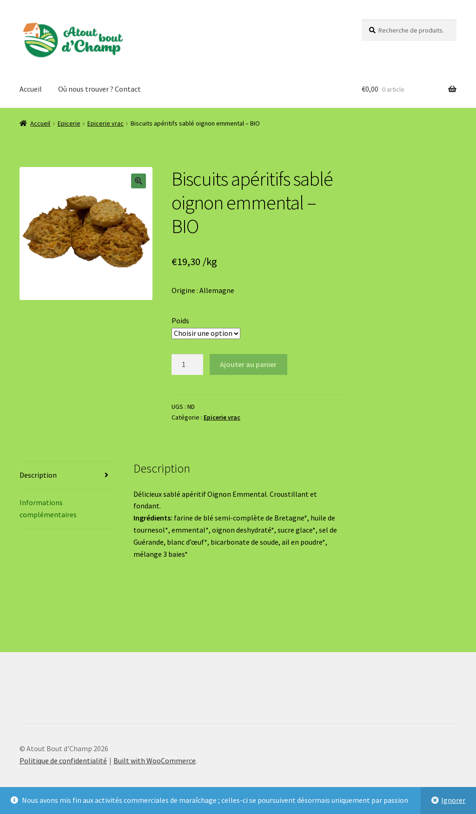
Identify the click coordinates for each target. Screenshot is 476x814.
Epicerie (69, 123)
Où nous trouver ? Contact (99, 88)
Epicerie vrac (105, 123)
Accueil (31, 88)
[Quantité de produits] (187, 364)
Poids (180, 320)
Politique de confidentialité (63, 760)
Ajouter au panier (248, 364)
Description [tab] (38, 475)
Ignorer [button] (453, 800)
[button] (138, 180)
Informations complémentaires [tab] (48, 508)
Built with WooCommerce (154, 760)
